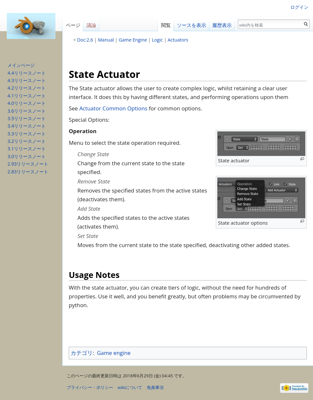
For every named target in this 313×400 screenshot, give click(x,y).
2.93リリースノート (27, 164)
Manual (106, 40)
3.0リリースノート (26, 156)
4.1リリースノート (26, 96)
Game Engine (133, 40)
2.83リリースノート (27, 172)
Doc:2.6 (85, 40)
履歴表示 (222, 25)
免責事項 (155, 387)
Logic (157, 40)
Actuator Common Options (113, 108)
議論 (91, 25)
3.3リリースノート (26, 134)
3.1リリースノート (26, 148)
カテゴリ (82, 352)
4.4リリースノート (26, 73)
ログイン (299, 7)
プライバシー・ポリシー (90, 387)
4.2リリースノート (26, 88)
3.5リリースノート (26, 118)
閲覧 (166, 25)
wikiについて (130, 387)
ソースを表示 (191, 25)
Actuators (178, 40)
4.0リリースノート (26, 103)
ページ (73, 25)
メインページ (21, 65)
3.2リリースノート (26, 141)
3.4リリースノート (26, 126)
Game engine (114, 352)
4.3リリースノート (26, 80)
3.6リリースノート (26, 111)
